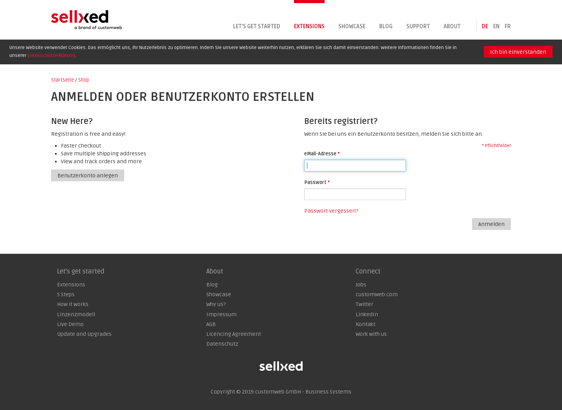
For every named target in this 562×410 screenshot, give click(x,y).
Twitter (364, 304)
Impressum (221, 314)
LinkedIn (367, 314)
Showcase (351, 26)
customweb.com (377, 294)
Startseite (62, 80)
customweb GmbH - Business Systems (303, 391)
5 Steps (66, 294)
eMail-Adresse (320, 154)
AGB (211, 324)
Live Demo (70, 324)
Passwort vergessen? (331, 211)
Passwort (315, 182)
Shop (83, 80)
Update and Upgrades (84, 334)
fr (508, 26)
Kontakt (365, 324)
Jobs (361, 284)
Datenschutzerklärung (51, 55)
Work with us (371, 334)
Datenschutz (222, 344)
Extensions (309, 26)
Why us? (216, 304)
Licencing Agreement (233, 334)
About (452, 26)
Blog (386, 26)
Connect (368, 271)
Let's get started (256, 26)
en (496, 26)
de (485, 26)
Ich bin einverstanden (518, 52)
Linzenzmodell (76, 314)
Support (418, 26)
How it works (72, 304)
